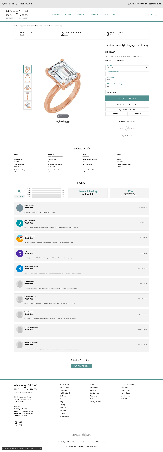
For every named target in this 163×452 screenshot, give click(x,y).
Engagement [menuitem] (64, 390)
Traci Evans (29, 312)
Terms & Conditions (84, 442)
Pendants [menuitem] (63, 408)
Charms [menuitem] (62, 413)
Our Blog (93, 390)
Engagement (23, 25)
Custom (56, 14)
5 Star (29, 188)
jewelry (16, 25)
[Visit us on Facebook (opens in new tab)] (16, 423)
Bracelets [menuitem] (63, 410)
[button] (144, 14)
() (63, 188)
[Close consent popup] (40, 448)
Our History (94, 387)
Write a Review (81, 366)
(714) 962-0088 (63, 123)
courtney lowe (30, 236)
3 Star (29, 193)
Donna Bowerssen (31, 327)
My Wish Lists (125, 390)
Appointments (125, 396)
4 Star (29, 190)
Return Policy (61, 442)
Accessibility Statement (99, 442)
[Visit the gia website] (86, 434)
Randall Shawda (30, 297)
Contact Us (124, 399)
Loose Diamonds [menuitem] (65, 387)
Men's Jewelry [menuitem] (64, 416)
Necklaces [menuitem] (63, 396)
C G (26, 251)
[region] (63, 87)
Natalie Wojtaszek (31, 266)
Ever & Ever (86, 156)
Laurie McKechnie (31, 342)
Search (22, 35)
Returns (138, 114)
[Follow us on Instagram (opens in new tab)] (21, 423)
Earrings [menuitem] (62, 405)
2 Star (29, 195)
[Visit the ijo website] (76, 434)
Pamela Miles (29, 281)
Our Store (110, 14)
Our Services (94, 393)
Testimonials (94, 399)
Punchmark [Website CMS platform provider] (85, 449)
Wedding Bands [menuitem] (65, 393)
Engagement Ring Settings (35, 25)
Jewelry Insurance (96, 402)
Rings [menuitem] (61, 402)
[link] (8, 4)
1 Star (29, 197)
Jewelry (81, 14)
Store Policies (125, 393)
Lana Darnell (29, 205)
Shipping (116, 114)
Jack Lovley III (30, 221)
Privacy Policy (71, 442)
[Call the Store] (19, 401)
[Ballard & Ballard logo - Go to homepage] (16, 14)
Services (95, 14)
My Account (125, 387)
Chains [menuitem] (62, 399)
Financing (93, 396)
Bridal (68, 14)
